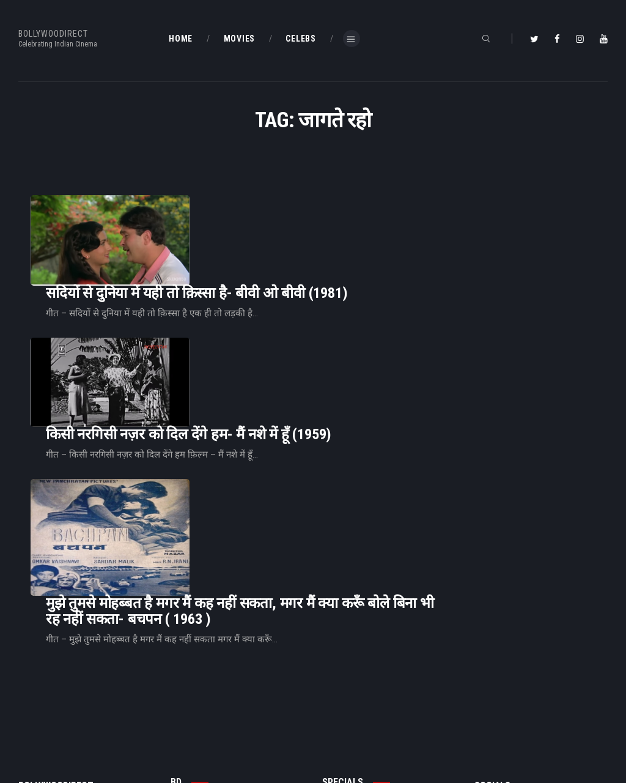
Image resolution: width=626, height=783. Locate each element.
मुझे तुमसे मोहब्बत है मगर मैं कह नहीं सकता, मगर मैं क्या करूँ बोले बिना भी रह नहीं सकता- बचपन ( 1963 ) (393, 449)
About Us (187, 720)
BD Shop (337, 700)
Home (181, 680)
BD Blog (184, 700)
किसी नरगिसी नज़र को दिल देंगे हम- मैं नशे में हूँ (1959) (341, 333)
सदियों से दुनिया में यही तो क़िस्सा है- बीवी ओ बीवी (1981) (349, 229)
